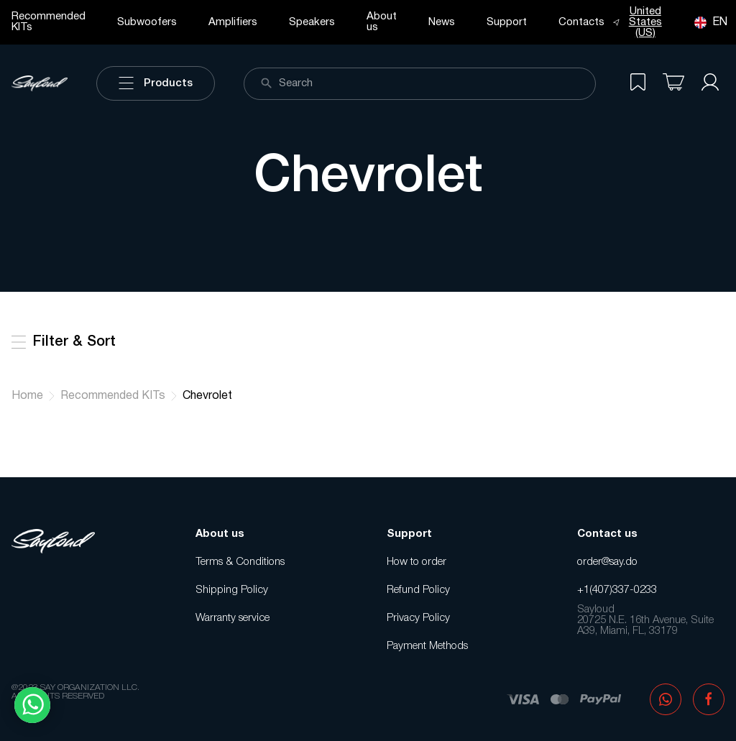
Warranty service (233, 618)
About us (382, 21)
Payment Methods (427, 646)
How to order (416, 562)
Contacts (581, 22)
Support (507, 22)
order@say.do (607, 562)
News (441, 22)
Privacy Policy (418, 618)
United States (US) (637, 22)
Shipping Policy (232, 590)
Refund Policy (418, 590)
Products (156, 83)
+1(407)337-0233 (617, 590)
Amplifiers (232, 22)
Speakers (312, 22)
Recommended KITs (49, 21)
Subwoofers (147, 22)
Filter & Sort (64, 342)
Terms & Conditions (240, 562)
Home (27, 396)
